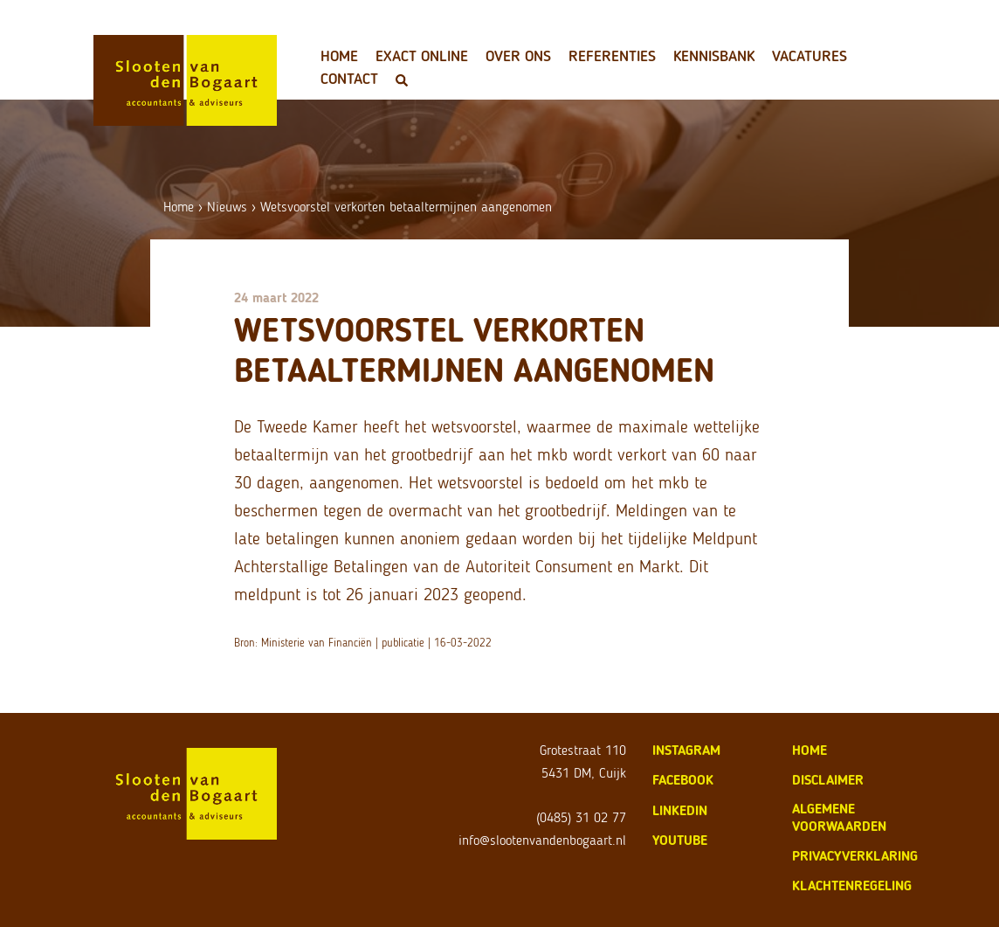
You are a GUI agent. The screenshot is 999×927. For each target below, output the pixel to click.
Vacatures (809, 56)
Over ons (518, 56)
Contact (349, 78)
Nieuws (227, 206)
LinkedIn (679, 810)
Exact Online (421, 56)
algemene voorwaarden (839, 817)
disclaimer (828, 779)
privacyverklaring (855, 855)
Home (339, 56)
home (809, 750)
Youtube (679, 840)
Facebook (682, 779)
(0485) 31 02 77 (581, 817)
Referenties (612, 56)
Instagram (686, 750)
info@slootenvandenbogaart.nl (542, 840)
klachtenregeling (852, 885)
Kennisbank (713, 56)
